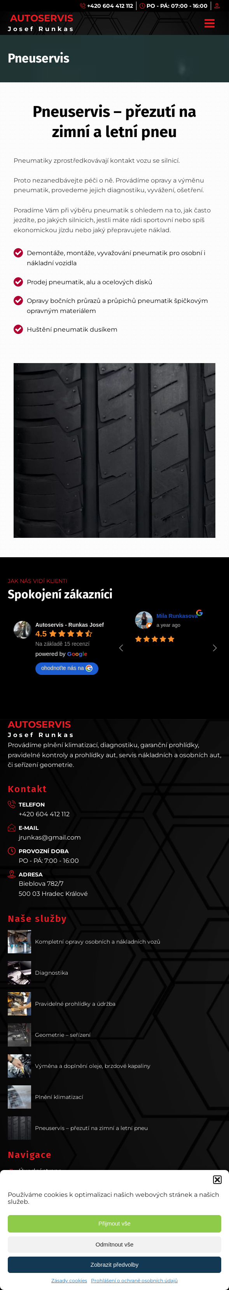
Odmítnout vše (115, 1244)
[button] (217, 1180)
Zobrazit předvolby (114, 1264)
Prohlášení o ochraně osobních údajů (134, 1280)
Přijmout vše (114, 1223)
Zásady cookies (69, 1280)
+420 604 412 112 (44, 814)
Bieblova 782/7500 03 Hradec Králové (53, 888)
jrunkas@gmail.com (50, 837)
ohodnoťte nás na (67, 668)
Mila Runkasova (177, 616)
